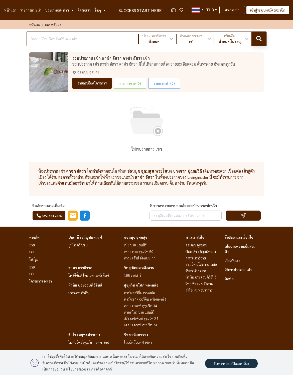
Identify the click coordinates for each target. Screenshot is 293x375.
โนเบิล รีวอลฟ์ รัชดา (138, 342)
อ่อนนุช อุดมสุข (136, 237)
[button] (157, 39)
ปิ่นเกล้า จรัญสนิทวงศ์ (85, 237)
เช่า (31, 251)
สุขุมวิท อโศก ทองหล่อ (141, 285)
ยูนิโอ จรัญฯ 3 (78, 245)
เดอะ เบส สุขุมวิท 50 (138, 251)
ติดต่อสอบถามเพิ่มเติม (48, 205)
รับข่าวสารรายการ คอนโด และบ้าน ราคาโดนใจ (183, 205)
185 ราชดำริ (132, 275)
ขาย (32, 245)
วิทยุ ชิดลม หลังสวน (139, 267)
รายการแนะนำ (30, 10)
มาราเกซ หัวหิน (78, 293)
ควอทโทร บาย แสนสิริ (139, 312)
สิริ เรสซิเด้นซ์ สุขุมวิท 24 (141, 318)
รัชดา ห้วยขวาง (136, 334)
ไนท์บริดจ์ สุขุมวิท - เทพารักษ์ (88, 342)
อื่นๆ (100, 10)
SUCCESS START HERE (140, 10)
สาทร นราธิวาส (80, 267)
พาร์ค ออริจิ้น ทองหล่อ (139, 293)
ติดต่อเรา (84, 10)
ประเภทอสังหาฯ (59, 10)
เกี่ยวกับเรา (232, 260)
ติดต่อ (229, 278)
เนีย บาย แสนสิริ (135, 245)
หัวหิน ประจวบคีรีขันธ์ (85, 285)
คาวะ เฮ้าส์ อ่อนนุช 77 (139, 258)
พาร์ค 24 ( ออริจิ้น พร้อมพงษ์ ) (145, 299)
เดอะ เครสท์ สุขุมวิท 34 (140, 305)
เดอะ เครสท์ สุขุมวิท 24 (140, 325)
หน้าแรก (10, 10)
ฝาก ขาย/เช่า (232, 10)
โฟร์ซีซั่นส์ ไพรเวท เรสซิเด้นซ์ (88, 275)
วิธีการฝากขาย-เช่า (238, 269)
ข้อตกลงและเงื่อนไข (239, 237)
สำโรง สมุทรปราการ (84, 334)
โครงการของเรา (40, 281)
